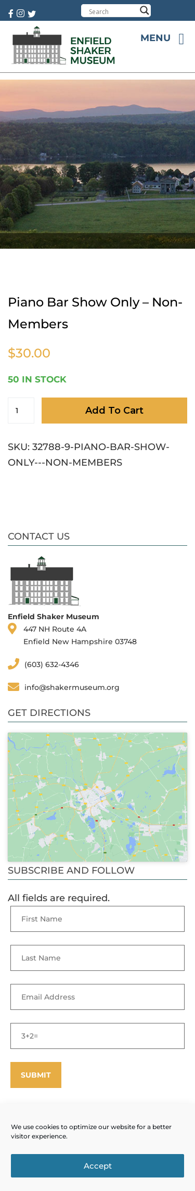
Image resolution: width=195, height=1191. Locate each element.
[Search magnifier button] (144, 10)
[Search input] (112, 11)
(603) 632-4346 (51, 664)
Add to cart (114, 410)
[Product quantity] (21, 411)
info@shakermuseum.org (72, 687)
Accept (98, 1166)
